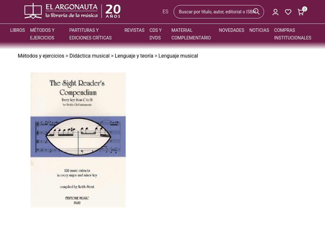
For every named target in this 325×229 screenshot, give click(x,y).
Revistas (134, 30)
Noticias (259, 30)
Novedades (231, 30)
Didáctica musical (90, 56)
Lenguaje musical (178, 56)
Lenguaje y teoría (134, 56)
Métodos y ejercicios (41, 56)
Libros (17, 30)
